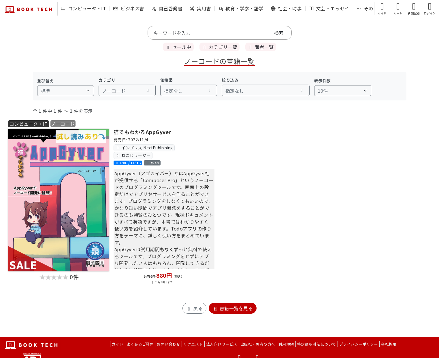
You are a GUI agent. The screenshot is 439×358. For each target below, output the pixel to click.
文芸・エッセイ (329, 8)
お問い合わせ (168, 344)
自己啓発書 (167, 8)
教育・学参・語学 (240, 8)
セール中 (178, 46)
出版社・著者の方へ (257, 344)
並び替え (45, 80)
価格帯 (166, 80)
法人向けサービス (221, 344)
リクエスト (193, 344)
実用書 (200, 8)
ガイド (117, 344)
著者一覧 (261, 46)
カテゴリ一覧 (219, 46)
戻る (194, 308)
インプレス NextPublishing (144, 148)
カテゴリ (107, 80)
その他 (367, 8)
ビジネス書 (128, 8)
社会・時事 (286, 8)
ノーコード (63, 123)
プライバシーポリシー (358, 344)
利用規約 (286, 344)
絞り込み (230, 80)
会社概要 (389, 344)
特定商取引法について (316, 344)
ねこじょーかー (132, 155)
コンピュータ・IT (83, 8)
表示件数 (322, 80)
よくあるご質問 (140, 344)
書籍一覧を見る (232, 308)
